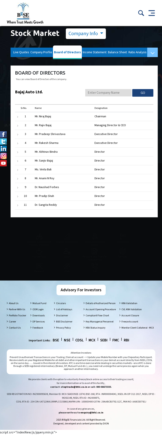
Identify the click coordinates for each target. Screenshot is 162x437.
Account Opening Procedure (101, 311)
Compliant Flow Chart (97, 317)
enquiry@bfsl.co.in (91, 415)
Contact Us (15, 330)
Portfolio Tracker (17, 317)
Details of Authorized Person (101, 305)
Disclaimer (62, 317)
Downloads (38, 317)
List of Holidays (64, 311)
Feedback (37, 330)
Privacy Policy (63, 330)
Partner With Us (17, 311)
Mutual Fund (39, 305)
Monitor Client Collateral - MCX (138, 330)
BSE (56, 342)
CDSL (79, 342)
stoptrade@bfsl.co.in (74, 389)
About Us (13, 305)
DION (106, 426)
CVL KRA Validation (132, 311)
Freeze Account (130, 324)
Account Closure (130, 317)
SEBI (104, 342)
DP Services (38, 324)
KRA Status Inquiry (95, 330)
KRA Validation (129, 305)
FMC (115, 342)
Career (12, 324)
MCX (92, 342)
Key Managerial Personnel (99, 324)
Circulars (61, 305)
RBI (126, 342)
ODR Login (38, 311)
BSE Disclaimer (64, 324)
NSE (67, 342)
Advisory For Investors (81, 292)
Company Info (84, 33)
